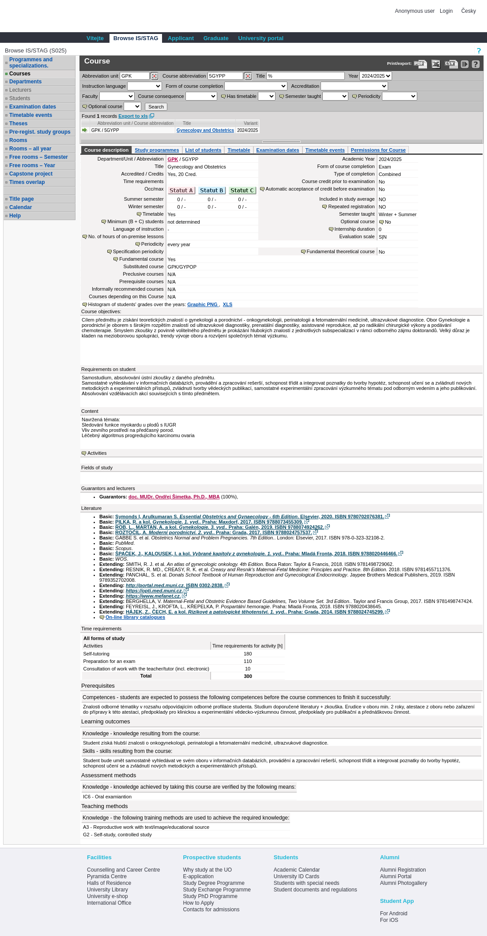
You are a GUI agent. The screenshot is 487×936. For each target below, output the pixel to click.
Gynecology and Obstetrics (205, 130)
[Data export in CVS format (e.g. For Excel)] (451, 64)
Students (19, 98)
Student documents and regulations (315, 890)
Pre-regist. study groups (40, 132)
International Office (109, 903)
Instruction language (104, 86)
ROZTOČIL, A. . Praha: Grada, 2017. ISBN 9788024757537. (213, 532)
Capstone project (31, 174)
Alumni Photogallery (403, 883)
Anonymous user (415, 11)
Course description (106, 150)
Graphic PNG (203, 304)
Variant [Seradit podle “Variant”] (250, 123)
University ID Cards (296, 876)
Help (15, 216)
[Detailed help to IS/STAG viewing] (475, 64)
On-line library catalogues (135, 617)
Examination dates (32, 107)
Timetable (238, 150)
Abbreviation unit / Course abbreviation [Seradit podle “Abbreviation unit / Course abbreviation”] (136, 123)
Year (353, 76)
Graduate (216, 38)
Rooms (18, 140)
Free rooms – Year (32, 165)
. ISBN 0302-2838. (175, 585)
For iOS (389, 920)
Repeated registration (351, 206)
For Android (394, 913)
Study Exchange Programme (216, 890)
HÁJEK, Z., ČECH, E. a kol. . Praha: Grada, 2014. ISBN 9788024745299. (255, 611)
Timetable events (30, 115)
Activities (96, 453)
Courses (19, 74)
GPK (173, 159)
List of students (203, 150)
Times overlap (27, 182)
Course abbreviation (184, 76)
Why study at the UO (207, 870)
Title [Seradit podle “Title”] (187, 123)
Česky (468, 11)
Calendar (20, 207)
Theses (18, 123)
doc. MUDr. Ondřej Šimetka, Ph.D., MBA (174, 496)
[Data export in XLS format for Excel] (436, 64)
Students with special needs (307, 883)
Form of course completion (194, 86)
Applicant (181, 38)
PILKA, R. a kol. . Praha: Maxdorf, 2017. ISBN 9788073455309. (209, 521)
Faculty (90, 96)
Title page (21, 199)
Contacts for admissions (211, 909)
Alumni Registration (403, 870)
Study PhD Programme (210, 896)
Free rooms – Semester (38, 157)
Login (446, 11)
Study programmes (157, 150)
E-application (198, 876)
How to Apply (198, 903)
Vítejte (95, 38)
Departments (25, 82)
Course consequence (161, 96)
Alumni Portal (395, 876)
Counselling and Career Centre (123, 870)
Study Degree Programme (213, 883)
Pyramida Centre (107, 876)
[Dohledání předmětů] (248, 76)
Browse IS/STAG (136, 38)
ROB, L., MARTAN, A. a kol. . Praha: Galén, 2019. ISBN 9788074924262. (219, 527)
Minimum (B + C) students (135, 221)
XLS (227, 304)
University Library (107, 890)
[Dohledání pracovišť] (154, 76)
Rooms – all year (30, 149)
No (388, 222)
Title (260, 76)
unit (100, 76)
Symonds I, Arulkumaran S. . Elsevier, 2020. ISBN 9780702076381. (249, 516)
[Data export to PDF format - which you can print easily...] (420, 64)
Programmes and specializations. (31, 62)
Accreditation (305, 86)
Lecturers (20, 90)
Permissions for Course (378, 150)
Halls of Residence (109, 883)
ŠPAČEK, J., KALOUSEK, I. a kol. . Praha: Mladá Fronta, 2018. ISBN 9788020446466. (256, 553)
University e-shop (107, 896)
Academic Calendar (297, 870)
